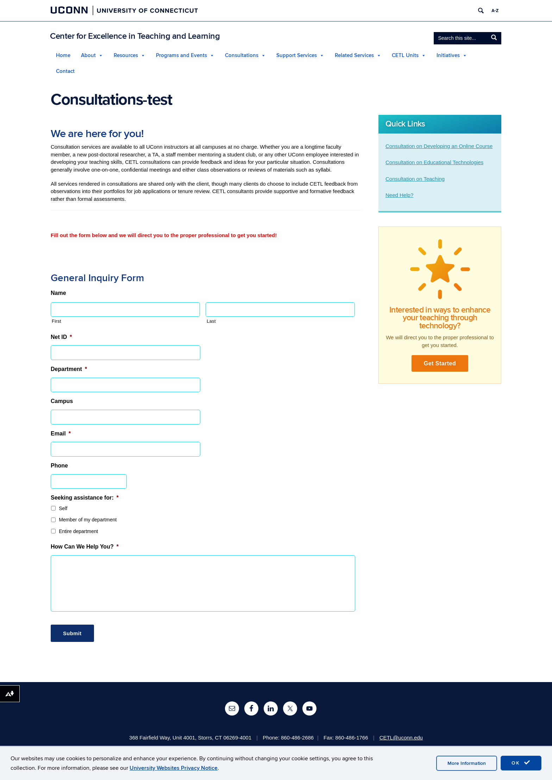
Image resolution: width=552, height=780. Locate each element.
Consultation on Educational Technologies (434, 163)
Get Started (440, 364)
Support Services (296, 55)
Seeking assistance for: (85, 498)
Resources (126, 55)
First (56, 322)
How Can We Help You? (85, 548)
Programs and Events (181, 55)
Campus (62, 402)
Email (61, 434)
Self (63, 509)
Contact (65, 71)
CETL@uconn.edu (402, 736)
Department (69, 370)
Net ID (61, 338)
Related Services (354, 55)
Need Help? (399, 195)
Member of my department (88, 521)
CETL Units (405, 55)
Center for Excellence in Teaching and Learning (135, 36)
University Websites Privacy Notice (174, 768)
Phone (59, 466)
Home (63, 55)
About (88, 55)
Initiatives (448, 55)
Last (211, 322)
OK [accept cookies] (521, 763)
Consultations (241, 55)
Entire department (78, 532)
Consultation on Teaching (415, 179)
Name (58, 294)
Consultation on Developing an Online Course (439, 146)
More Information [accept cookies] (466, 763)
